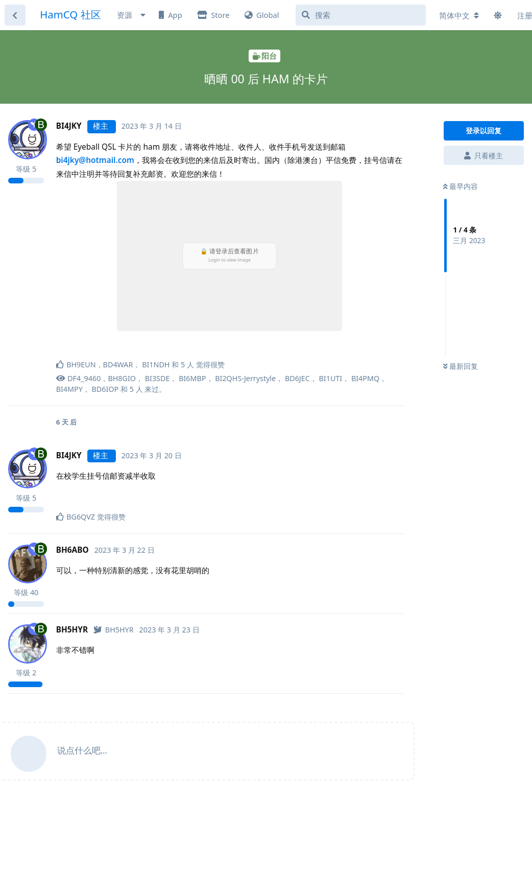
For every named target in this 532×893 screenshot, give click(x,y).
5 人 (136, 389)
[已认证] (113, 630)
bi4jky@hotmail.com (95, 160)
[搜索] (361, 15)
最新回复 (460, 366)
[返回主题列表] (15, 15)
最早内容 (460, 186)
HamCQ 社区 (70, 14)
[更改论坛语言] (458, 15)
